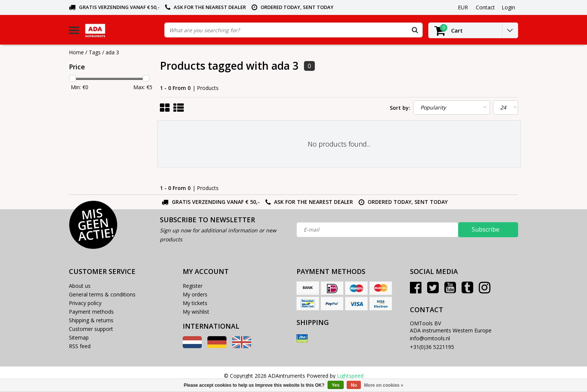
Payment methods (91, 311)
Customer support (91, 328)
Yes (336, 385)
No (354, 385)
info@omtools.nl (430, 338)
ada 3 (112, 52)
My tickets (195, 303)
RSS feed (80, 346)
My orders (195, 294)
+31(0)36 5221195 (432, 346)
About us (80, 285)
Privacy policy (85, 303)
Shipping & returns (91, 320)
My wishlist (196, 311)
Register (193, 285)
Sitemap (79, 337)
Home (76, 52)
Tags (95, 52)
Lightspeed (350, 375)
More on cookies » (384, 385)
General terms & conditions (102, 294)
